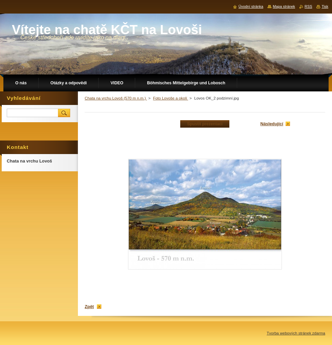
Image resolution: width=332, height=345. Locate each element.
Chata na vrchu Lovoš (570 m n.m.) (116, 98)
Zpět (89, 306)
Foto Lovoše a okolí (170, 98)
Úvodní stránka (250, 6)
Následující (271, 123)
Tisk (324, 6)
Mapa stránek (284, 6)
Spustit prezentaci (205, 124)
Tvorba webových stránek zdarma (296, 333)
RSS (308, 6)
